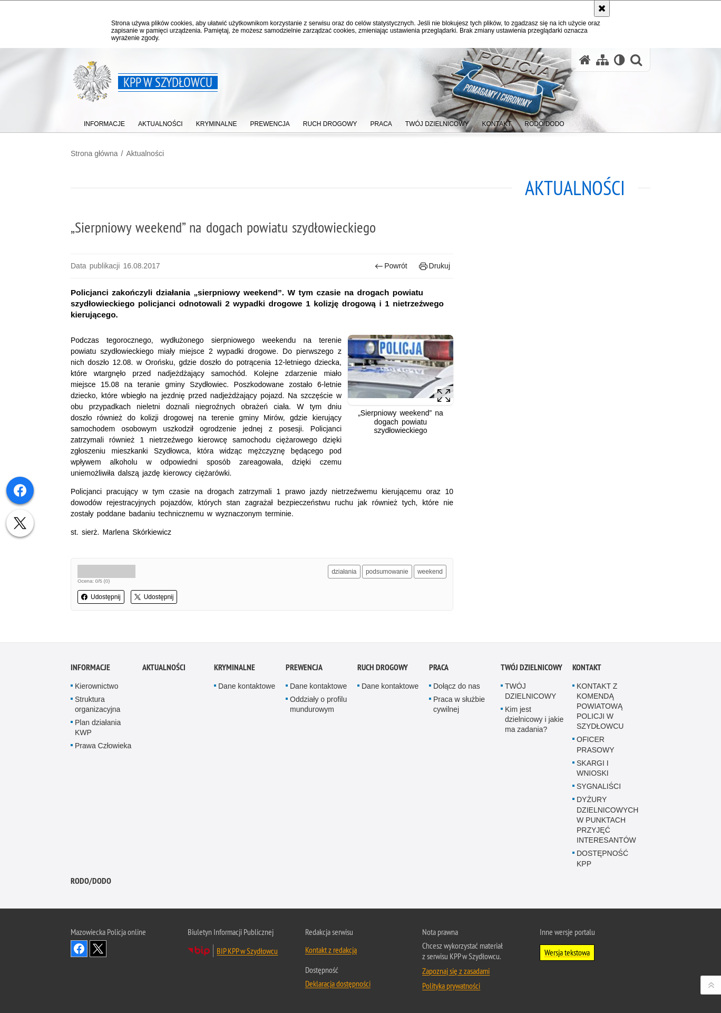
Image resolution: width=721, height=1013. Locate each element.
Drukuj (434, 266)
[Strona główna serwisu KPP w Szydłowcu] (585, 59)
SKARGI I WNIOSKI (593, 768)
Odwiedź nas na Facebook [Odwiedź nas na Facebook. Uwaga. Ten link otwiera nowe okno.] (79, 948)
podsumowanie (387, 571)
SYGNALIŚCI (599, 786)
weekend (430, 571)
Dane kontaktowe (246, 686)
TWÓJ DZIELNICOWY (531, 667)
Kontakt (586, 667)
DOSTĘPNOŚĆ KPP (602, 858)
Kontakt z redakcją (331, 949)
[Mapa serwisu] (602, 59)
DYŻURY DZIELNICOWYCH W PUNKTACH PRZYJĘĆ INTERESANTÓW (607, 819)
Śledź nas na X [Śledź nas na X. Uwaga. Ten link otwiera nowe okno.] (98, 948)
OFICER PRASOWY (596, 744)
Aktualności (145, 153)
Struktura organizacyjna (97, 704)
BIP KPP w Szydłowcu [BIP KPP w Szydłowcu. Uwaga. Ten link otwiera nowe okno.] (247, 951)
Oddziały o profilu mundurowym (318, 704)
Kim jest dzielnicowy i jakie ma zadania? (534, 719)
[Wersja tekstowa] (619, 59)
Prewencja (304, 667)
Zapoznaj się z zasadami (456, 971)
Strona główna (94, 153)
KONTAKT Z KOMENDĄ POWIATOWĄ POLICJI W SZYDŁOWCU (600, 706)
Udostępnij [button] (101, 597)
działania (344, 571)
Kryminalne (234, 667)
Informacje (90, 667)
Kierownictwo (96, 686)
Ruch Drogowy (382, 667)
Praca (439, 667)
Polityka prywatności (451, 985)
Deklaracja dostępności (338, 983)
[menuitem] (104, 121)
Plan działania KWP (98, 727)
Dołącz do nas (456, 686)
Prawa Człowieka (103, 745)
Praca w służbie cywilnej (459, 704)
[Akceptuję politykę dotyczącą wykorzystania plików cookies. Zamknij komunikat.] (602, 8)
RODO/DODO (91, 880)
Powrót (391, 266)
